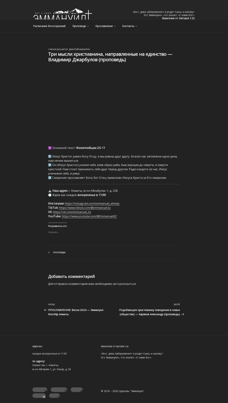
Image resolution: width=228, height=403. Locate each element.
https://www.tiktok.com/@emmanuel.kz (85, 208)
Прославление (105, 26)
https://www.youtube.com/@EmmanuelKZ (89, 216)
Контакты (130, 26)
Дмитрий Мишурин (79, 49)
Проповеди (80, 26)
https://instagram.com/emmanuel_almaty (92, 203)
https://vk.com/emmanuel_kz (72, 212)
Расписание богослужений (49, 26)
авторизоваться (124, 284)
